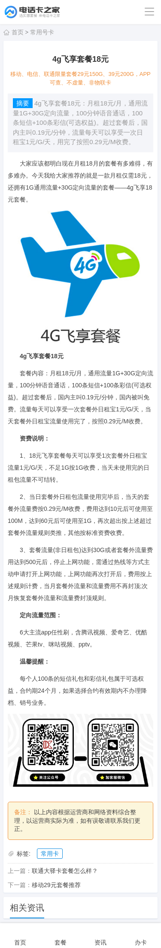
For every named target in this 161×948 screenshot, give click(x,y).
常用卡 (50, 853)
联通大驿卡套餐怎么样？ (65, 870)
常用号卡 (42, 32)
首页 (18, 32)
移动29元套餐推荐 (56, 885)
